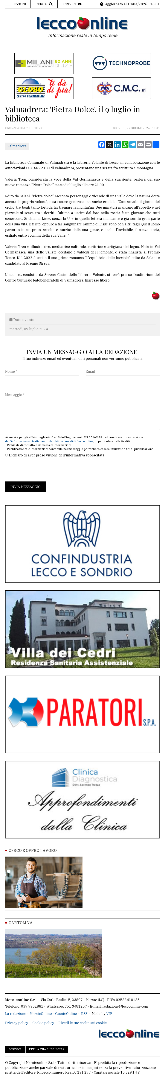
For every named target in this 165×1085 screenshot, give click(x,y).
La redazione (15, 1013)
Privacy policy (16, 1023)
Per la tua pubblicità (46, 1049)
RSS (84, 1013)
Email (90, 371)
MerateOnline (41, 1013)
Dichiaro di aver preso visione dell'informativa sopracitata (56, 455)
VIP (109, 1013)
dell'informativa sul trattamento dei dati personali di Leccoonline (49, 441)
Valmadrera (17, 146)
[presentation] (37, 469)
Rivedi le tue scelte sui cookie (82, 1023)
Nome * (11, 371)
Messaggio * (14, 395)
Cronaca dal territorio (24, 128)
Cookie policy (43, 1023)
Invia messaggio (26, 487)
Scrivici (15, 1049)
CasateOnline (66, 1013)
